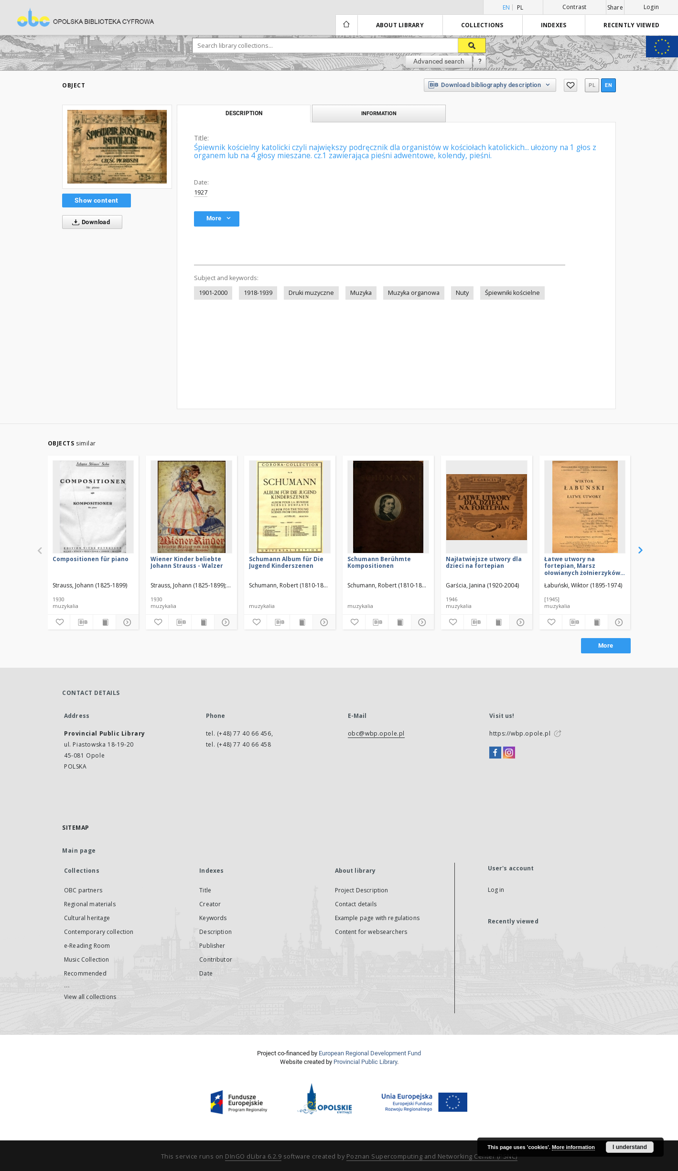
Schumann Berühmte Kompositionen (379, 562)
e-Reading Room (87, 946)
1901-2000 (213, 293)
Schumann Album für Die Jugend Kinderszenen (286, 562)
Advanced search (438, 61)
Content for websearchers (371, 932)
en (608, 85)
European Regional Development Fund (370, 1053)
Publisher (212, 946)
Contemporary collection (98, 932)
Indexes (554, 25)
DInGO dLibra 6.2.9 (253, 1156)
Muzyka (361, 293)
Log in (496, 890)
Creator (210, 904)
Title (205, 890)
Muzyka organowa (414, 293)
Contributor (215, 959)
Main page (79, 850)
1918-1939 (258, 293)
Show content (96, 200)
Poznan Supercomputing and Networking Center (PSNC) (431, 1156)
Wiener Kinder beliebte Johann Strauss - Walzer (187, 562)
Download (89, 222)
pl (520, 7)
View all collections (90, 997)
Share (615, 7)
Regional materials (90, 904)
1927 (200, 192)
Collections (482, 25)
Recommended (85, 973)
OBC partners (83, 890)
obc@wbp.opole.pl (376, 733)
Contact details (356, 904)
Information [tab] (379, 113)
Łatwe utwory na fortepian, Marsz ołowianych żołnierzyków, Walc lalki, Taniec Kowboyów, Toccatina (583, 565)
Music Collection (86, 959)
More (605, 645)
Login (651, 7)
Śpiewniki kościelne (512, 293)
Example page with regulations (377, 918)
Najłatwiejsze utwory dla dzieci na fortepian (484, 562)
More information (573, 1147)
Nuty (462, 293)
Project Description (361, 890)
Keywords (212, 918)
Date (206, 973)
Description (215, 932)
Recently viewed (631, 25)
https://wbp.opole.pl (519, 733)
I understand (630, 1147)
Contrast (574, 7)
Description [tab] (244, 113)
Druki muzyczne (311, 293)
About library (400, 25)
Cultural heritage (87, 918)
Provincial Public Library (365, 1061)
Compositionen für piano (91, 559)
